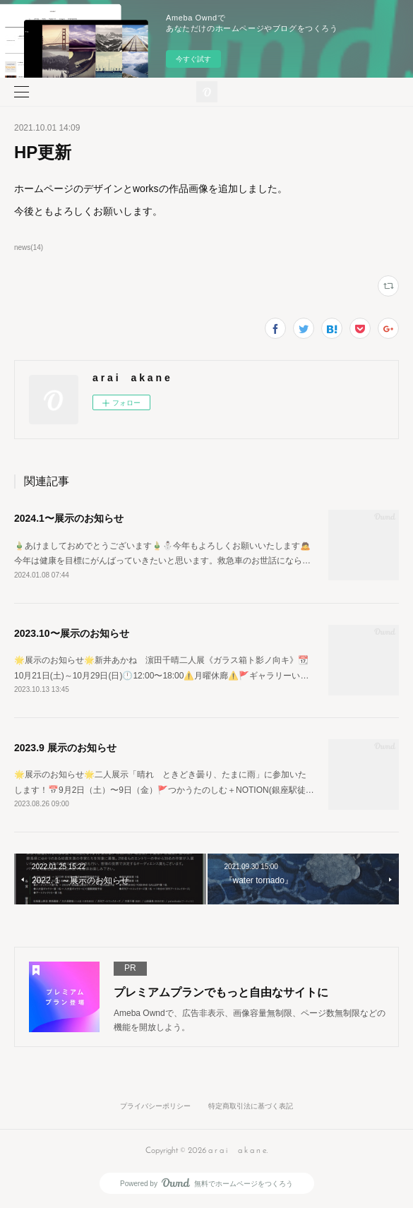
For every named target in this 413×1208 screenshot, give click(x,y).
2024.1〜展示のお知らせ (69, 518)
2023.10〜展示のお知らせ (71, 633)
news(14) (28, 247)
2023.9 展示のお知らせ (65, 747)
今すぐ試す (193, 59)
